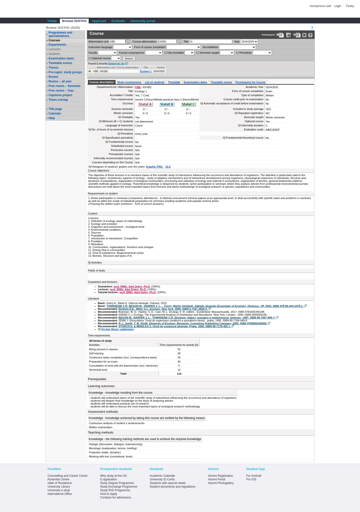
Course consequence (131, 52)
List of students (155, 82)
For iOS (251, 479)
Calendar (55, 113)
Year (236, 41)
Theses (53, 67)
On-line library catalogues (117, 329)
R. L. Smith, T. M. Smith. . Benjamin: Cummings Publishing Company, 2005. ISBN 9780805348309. (193, 323)
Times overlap (58, 99)
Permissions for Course (251, 82)
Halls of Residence (60, 483)
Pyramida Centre (58, 479)
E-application (108, 479)
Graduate (118, 21)
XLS (168, 166)
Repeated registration (250, 113)
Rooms (53, 76)
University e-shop (59, 490)
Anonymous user (321, 6)
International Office (60, 494)
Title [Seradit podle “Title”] (146, 67)
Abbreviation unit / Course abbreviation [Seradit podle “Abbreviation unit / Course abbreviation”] (117, 67)
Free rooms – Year (61, 90)
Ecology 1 (145, 71)
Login (337, 6)
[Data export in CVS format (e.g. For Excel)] (297, 35)
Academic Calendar (162, 475)
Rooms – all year (60, 81)
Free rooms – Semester (65, 86)
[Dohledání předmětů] (179, 41)
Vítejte (52, 21)
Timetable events (60, 63)
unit (98, 41)
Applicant (99, 21)
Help (52, 118)
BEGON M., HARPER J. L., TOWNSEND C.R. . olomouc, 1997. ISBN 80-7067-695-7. (197, 317)
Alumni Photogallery (221, 483)
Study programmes (129, 82)
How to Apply (108, 494)
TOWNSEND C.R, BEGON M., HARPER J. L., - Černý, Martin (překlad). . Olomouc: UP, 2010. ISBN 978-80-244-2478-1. (205, 306)
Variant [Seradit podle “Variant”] (161, 67)
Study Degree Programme (117, 483)
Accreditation (210, 47)
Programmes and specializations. (60, 34)
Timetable (174, 82)
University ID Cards (162, 479)
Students (54, 54)
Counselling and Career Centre (67, 475)
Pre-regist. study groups (65, 72)
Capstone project (60, 95)
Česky (350, 6)
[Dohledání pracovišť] (127, 41)
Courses (54, 40)
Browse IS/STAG (74, 21)
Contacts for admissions (115, 497)
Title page (55, 109)
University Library (59, 486)
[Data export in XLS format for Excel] (288, 35)
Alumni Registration (220, 475)
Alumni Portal (216, 479)
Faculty (92, 52)
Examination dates (61, 58)
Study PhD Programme (115, 490)
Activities (96, 262)
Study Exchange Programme (118, 486)
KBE (138, 87)
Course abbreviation (144, 41)
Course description (102, 82)
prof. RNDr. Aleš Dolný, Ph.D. (132, 286)
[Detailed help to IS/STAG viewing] (310, 35)
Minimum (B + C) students (117, 121)
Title (186, 41)
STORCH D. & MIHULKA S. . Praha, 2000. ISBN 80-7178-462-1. (175, 326)
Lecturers (55, 49)
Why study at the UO (113, 475)
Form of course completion (150, 47)
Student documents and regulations (172, 486)
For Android (253, 475)
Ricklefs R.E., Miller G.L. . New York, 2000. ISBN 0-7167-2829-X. (163, 308)
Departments (57, 44)
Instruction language (100, 47)
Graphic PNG (154, 166)
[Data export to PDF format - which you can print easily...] (280, 35)
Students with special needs (168, 483)
